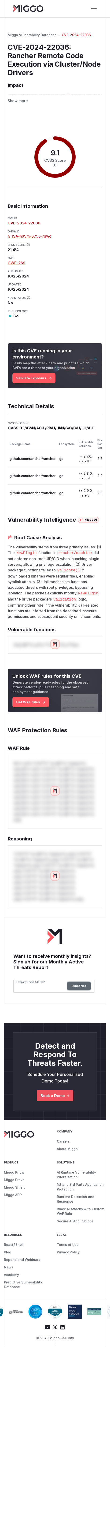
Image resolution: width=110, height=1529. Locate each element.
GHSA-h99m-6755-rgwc (29, 267)
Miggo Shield (15, 1219)
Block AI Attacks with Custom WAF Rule (80, 1242)
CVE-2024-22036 (76, 35)
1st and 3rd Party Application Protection (80, 1218)
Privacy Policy (68, 1284)
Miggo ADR (13, 1226)
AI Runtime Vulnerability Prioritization (76, 1206)
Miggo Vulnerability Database (32, 35)
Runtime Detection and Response (75, 1230)
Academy (11, 1306)
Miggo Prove (14, 1211)
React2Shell (14, 1276)
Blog (7, 1284)
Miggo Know (14, 1204)
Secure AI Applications (75, 1253)
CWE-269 (16, 294)
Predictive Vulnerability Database (23, 1316)
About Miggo (67, 1180)
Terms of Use (68, 1276)
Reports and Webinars (22, 1291)
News (8, 1299)
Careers (63, 1173)
